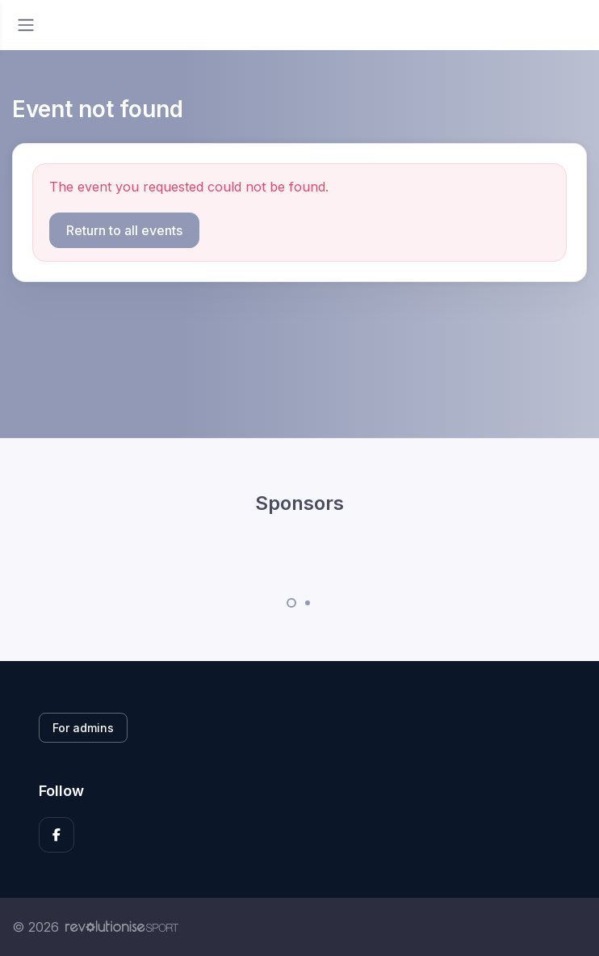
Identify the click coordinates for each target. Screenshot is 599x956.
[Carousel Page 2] (307, 603)
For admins (83, 728)
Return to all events (124, 230)
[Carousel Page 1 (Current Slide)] (291, 603)
